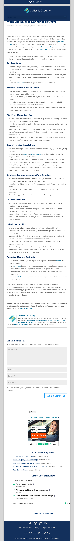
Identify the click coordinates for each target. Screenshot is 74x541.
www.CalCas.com (31, 533)
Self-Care (20, 200)
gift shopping (36, 154)
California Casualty (15, 26)
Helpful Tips (32, 26)
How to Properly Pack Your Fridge (25, 460)
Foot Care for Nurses (20, 470)
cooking (26, 154)
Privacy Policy (44, 533)
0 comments (42, 26)
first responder (46, 47)
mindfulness (19, 277)
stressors (20, 83)
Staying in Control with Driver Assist (26, 463)
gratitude (17, 266)
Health (25, 26)
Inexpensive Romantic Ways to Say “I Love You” (30, 466)
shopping (43, 49)
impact (58, 261)
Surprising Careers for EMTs (23, 456)
